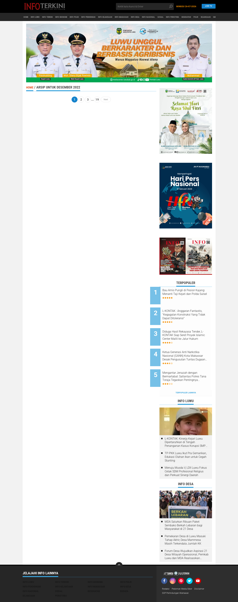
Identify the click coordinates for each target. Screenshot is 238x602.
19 (97, 99)
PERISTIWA (61, 581)
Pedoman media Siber (185, 574)
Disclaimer (204, 574)
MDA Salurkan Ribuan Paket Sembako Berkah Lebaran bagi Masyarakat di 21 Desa (183, 510)
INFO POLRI (93, 17)
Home (27, 17)
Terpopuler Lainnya (186, 378)
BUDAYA (124, 576)
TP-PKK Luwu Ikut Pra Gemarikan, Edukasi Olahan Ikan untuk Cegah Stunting (186, 442)
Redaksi (166, 574)
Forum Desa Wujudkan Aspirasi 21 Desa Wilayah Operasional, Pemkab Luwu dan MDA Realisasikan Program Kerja (187, 540)
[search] (145, 6)
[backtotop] (119, 551)
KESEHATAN (94, 576)
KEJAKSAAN (29, 581)
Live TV (207, 6)
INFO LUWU (40, 17)
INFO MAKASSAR (155, 17)
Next (106, 99)
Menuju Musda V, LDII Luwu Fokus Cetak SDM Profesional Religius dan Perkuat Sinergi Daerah (186, 457)
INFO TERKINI (57, 17)
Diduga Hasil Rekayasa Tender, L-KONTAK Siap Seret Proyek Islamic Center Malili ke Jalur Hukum (190, 329)
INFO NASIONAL (191, 17)
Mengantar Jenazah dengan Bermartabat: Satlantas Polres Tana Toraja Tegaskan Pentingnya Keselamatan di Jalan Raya (190, 364)
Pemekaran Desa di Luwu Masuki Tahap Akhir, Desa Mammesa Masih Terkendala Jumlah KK (185, 525)
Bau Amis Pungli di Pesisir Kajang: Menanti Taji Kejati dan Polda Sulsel (188, 294)
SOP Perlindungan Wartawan (178, 579)
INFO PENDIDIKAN (112, 17)
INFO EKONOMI (75, 17)
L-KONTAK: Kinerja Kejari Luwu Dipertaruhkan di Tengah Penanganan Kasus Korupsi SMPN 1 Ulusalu (186, 427)
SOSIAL (207, 17)
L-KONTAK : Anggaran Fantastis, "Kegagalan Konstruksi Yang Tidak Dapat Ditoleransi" (190, 311)
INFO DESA (173, 17)
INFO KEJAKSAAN (134, 17)
